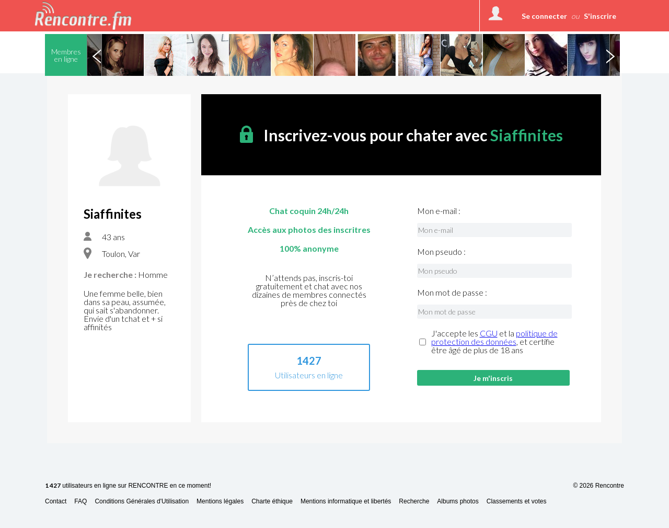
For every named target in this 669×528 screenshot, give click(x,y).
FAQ (80, 501)
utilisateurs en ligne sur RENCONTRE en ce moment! (128, 485)
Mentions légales (220, 501)
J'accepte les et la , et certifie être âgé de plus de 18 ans (494, 341)
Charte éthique (272, 501)
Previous (97, 55)
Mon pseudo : (441, 252)
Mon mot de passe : (452, 292)
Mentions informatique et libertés (346, 501)
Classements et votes (517, 501)
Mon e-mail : (438, 211)
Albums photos (457, 501)
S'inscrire (600, 16)
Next (610, 55)
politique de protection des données (494, 337)
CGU (489, 333)
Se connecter (544, 16)
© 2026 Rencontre (598, 485)
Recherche (414, 501)
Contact (55, 501)
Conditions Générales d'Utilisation (142, 501)
